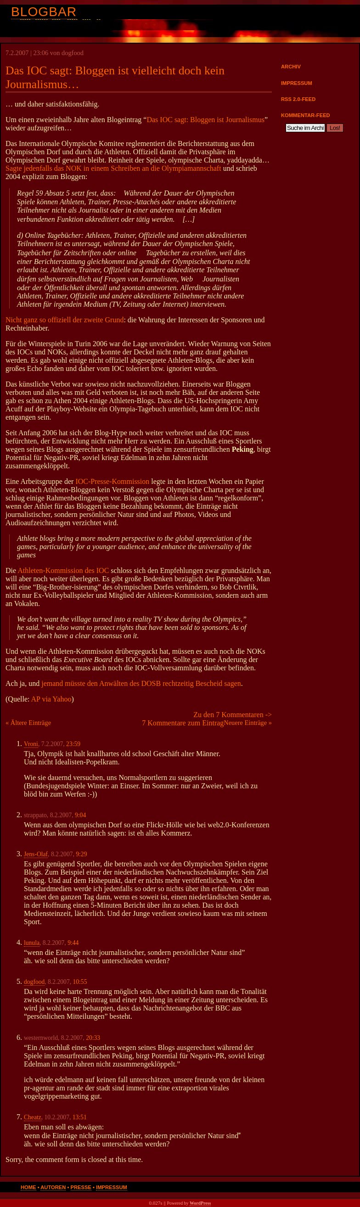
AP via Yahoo (51, 699)
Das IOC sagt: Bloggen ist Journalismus (205, 120)
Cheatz (32, 1117)
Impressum (296, 83)
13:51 (80, 1117)
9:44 (73, 942)
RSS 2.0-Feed (298, 99)
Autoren (53, 1187)
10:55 (80, 981)
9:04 (80, 815)
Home (28, 1187)
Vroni (31, 744)
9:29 (81, 854)
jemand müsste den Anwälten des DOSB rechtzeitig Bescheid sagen (141, 683)
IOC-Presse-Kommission (112, 481)
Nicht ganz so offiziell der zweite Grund (65, 320)
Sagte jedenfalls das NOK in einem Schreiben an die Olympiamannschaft (113, 168)
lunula (31, 942)
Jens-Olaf (36, 854)
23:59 (73, 744)
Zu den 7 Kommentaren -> (232, 715)
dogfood (34, 981)
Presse (81, 1187)
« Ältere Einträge (28, 722)
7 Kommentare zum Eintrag (183, 723)
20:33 (93, 1037)
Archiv (291, 66)
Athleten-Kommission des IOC (63, 570)
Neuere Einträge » (248, 722)
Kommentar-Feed (305, 115)
